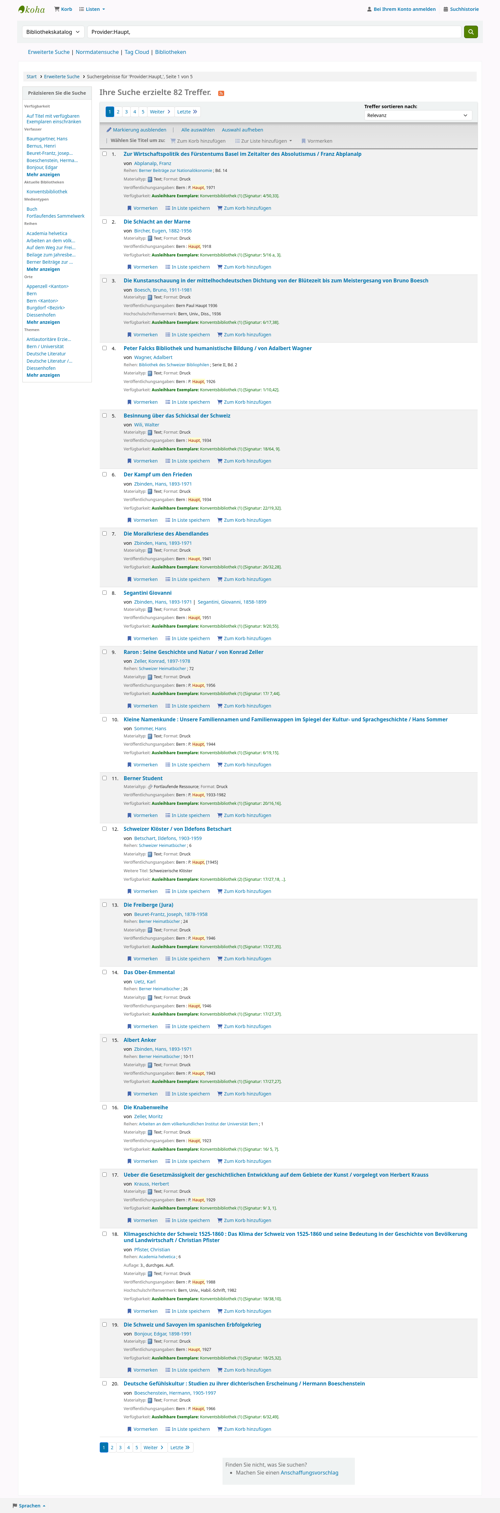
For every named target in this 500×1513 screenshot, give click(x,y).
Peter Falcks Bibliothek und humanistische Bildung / (218, 348)
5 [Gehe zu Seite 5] (143, 111)
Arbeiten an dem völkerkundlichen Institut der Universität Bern (198, 1124)
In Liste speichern (187, 208)
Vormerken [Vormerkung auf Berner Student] (142, 815)
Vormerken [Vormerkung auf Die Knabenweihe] (142, 1161)
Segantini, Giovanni (232, 602)
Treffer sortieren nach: (390, 106)
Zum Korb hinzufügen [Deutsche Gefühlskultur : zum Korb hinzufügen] (244, 1429)
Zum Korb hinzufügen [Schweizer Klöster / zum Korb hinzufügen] (244, 891)
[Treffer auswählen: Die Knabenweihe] (104, 1107)
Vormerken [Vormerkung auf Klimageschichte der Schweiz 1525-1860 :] (142, 1311)
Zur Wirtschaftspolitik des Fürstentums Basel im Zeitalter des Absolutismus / (243, 154)
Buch (32, 209)
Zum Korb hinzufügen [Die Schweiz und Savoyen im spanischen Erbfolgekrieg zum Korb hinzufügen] (244, 1370)
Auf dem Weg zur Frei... (51, 247)
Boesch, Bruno (163, 290)
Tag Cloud (137, 52)
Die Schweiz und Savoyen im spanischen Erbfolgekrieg (192, 1325)
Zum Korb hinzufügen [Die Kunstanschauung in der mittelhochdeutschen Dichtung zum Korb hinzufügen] (244, 334)
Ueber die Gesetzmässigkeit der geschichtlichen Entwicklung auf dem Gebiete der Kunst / (276, 1175)
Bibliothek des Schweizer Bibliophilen (174, 365)
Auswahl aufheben (242, 130)
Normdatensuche (97, 52)
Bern (32, 293)
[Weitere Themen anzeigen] (43, 375)
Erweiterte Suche (49, 52)
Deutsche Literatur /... (49, 361)
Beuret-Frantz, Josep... (50, 153)
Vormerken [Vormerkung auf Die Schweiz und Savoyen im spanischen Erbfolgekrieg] (142, 1370)
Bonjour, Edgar (42, 167)
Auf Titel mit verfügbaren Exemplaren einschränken (54, 119)
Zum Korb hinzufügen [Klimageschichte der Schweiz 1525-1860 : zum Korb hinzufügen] (244, 1311)
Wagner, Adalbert (153, 357)
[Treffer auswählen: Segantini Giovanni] (104, 592)
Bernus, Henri (41, 146)
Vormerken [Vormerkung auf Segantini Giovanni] (142, 638)
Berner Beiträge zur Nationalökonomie (175, 170)
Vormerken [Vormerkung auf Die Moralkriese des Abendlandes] (142, 579)
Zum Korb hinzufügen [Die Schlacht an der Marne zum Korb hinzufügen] (244, 267)
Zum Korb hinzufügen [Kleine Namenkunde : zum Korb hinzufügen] (244, 764)
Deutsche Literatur (46, 353)
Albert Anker (140, 1040)
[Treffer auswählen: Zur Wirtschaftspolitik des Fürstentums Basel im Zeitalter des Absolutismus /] (104, 154)
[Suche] (471, 32)
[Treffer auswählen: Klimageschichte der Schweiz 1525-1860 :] (104, 1234)
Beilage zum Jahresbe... (51, 255)
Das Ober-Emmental (149, 972)
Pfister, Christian (152, 1249)
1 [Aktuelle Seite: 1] (110, 111)
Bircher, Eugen (163, 231)
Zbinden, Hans (163, 484)
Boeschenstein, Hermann (175, 1393)
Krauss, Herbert (151, 1184)
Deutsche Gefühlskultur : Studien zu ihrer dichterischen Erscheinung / (244, 1384)
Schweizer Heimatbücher (162, 668)
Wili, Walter (146, 424)
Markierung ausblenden (136, 130)
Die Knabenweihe (146, 1107)
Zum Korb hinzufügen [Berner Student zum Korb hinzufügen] (244, 815)
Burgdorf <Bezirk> (46, 307)
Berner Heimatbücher (159, 921)
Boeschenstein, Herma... (52, 160)
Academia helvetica (47, 233)
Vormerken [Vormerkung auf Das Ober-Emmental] (142, 1026)
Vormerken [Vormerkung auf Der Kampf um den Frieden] (142, 520)
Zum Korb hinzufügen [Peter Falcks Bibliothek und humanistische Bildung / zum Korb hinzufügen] (244, 402)
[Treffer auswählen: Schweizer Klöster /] (104, 829)
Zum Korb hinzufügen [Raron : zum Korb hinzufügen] (244, 706)
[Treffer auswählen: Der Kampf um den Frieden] (104, 474)
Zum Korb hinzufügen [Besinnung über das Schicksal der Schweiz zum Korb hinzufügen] (244, 461)
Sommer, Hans (150, 728)
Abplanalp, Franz (152, 163)
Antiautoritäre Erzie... (49, 339)
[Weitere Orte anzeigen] (43, 322)
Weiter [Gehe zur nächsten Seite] (161, 111)
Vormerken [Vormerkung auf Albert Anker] (142, 1094)
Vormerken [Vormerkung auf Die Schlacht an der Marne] (142, 267)
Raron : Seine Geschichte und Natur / (194, 652)
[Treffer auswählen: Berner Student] (104, 778)
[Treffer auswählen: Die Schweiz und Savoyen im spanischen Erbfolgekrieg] (104, 1324)
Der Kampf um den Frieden (158, 474)
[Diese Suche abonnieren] (221, 92)
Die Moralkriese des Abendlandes (166, 534)
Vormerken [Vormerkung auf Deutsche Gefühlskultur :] (142, 1429)
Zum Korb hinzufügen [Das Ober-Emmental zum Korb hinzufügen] (244, 1026)
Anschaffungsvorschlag (309, 1472)
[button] (63, 9)
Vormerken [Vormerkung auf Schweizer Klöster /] (142, 891)
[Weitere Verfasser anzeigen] (43, 174)
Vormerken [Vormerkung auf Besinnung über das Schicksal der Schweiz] (142, 461)
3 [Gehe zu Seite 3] (126, 111)
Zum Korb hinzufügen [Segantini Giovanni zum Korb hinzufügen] (244, 638)
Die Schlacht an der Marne (157, 222)
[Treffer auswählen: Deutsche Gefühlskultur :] (104, 1383)
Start (32, 76)
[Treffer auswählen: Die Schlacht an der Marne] (104, 221)
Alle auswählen (198, 130)
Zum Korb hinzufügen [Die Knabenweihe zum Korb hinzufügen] (244, 1161)
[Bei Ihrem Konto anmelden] (401, 9)
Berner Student (143, 778)
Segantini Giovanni (148, 593)
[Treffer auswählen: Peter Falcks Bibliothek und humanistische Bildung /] (104, 348)
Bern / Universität (45, 346)
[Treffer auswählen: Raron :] (104, 652)
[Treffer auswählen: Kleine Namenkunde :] (104, 719)
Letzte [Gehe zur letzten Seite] (187, 111)
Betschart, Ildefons (168, 838)
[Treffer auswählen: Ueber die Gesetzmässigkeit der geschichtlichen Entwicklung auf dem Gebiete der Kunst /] (104, 1174)
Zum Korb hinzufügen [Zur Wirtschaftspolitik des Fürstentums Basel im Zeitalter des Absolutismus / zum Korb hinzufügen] (244, 208)
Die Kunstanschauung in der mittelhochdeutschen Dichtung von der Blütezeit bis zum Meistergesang (276, 280)
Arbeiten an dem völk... (51, 240)
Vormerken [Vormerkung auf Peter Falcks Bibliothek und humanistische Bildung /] (142, 402)
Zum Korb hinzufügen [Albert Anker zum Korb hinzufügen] (244, 1094)
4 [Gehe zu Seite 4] (134, 111)
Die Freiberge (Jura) (148, 905)
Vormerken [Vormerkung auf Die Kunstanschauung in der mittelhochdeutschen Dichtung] (142, 334)
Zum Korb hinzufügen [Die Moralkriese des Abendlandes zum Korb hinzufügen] (244, 579)
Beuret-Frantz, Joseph (171, 914)
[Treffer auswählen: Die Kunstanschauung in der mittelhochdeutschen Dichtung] (104, 280)
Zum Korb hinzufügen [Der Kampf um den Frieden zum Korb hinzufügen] (244, 520)
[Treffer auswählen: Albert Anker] (104, 1040)
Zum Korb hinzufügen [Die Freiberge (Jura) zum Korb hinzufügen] (244, 958)
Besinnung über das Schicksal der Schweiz (177, 416)
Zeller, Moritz (148, 1116)
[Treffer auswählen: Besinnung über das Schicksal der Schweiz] (104, 415)
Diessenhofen (41, 315)
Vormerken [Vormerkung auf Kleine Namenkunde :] (142, 764)
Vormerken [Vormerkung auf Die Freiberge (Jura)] (142, 958)
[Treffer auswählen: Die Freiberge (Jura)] (104, 904)
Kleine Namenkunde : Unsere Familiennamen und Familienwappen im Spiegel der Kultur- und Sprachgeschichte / (286, 719)
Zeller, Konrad (162, 661)
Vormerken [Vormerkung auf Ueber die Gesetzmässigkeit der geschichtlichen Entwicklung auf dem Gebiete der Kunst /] (142, 1220)
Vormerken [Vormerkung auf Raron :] (142, 706)
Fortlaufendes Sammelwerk (56, 216)
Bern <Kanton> (42, 301)
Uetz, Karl (145, 981)
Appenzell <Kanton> (48, 286)
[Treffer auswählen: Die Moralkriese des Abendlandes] (104, 533)
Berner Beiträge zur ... (50, 262)
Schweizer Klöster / (177, 829)
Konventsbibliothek (34, 9)
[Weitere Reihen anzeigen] (43, 269)
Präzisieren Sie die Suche (57, 93)
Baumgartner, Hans (47, 138)
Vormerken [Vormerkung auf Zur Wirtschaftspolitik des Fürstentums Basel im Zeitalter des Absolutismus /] (142, 208)
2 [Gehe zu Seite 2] (118, 111)
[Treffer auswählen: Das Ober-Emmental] (104, 972)
